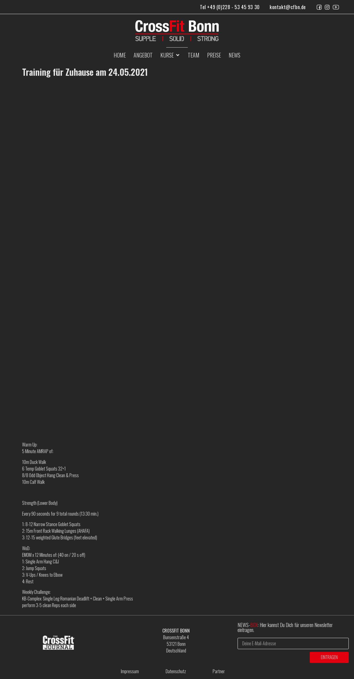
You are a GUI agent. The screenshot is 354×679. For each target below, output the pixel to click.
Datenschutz (176, 671)
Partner (219, 671)
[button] (170, 55)
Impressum (130, 671)
